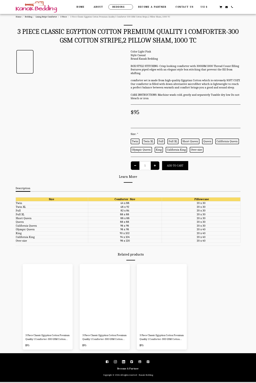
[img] (48, 297)
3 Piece (63, 16)
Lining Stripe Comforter (46, 16)
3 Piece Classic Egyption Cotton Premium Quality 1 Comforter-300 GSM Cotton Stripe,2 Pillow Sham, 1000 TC (46, 338)
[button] (215, 7)
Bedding (28, 16)
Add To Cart (175, 165)
